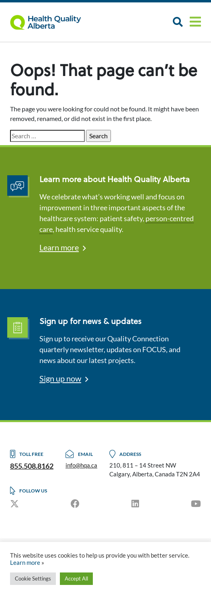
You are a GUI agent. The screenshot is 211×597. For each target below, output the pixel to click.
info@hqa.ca (81, 465)
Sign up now (60, 378)
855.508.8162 (31, 466)
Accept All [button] (76, 578)
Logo (50, 22)
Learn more (59, 247)
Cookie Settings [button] (33, 578)
